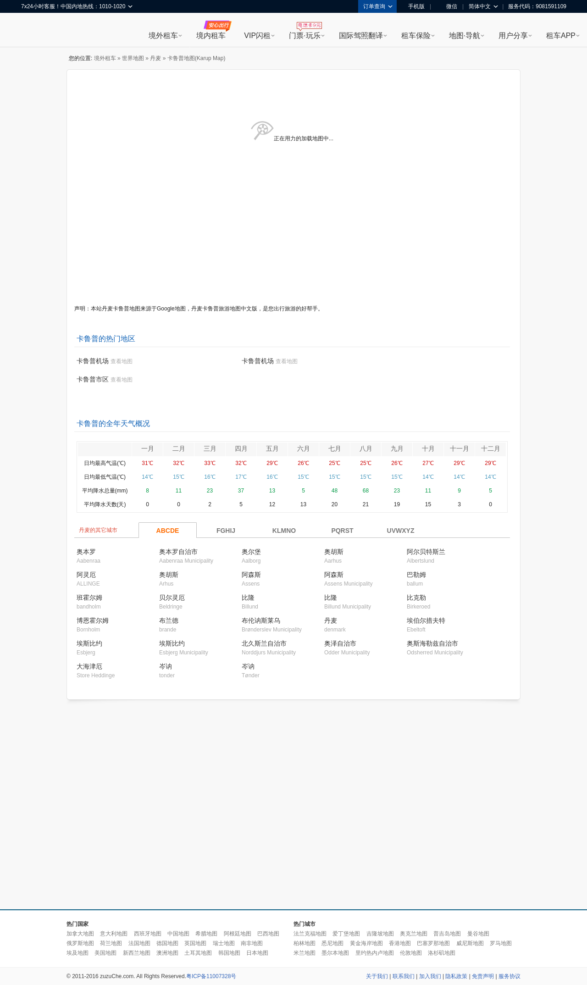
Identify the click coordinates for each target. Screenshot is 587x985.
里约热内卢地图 (374, 953)
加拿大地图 (80, 933)
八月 (366, 448)
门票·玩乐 (304, 35)
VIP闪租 (257, 35)
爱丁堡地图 (346, 933)
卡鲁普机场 (93, 361)
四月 (241, 448)
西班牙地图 (147, 933)
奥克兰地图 (413, 933)
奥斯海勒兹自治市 (432, 643)
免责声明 (483, 976)
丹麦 (155, 58)
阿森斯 (251, 574)
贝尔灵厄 (172, 597)
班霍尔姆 (89, 597)
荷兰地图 (111, 943)
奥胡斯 (333, 551)
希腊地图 (206, 933)
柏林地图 (305, 943)
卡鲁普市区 (93, 379)
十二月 (490, 448)
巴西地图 (268, 933)
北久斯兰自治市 (264, 643)
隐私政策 (456, 976)
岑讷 (165, 666)
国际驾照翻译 (361, 35)
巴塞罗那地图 (433, 943)
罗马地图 (501, 943)
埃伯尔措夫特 (426, 620)
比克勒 (416, 597)
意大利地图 (113, 933)
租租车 (32, 31)
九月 (397, 448)
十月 (428, 448)
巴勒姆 (416, 574)
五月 (272, 448)
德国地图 (167, 943)
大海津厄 (89, 666)
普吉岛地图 (447, 933)
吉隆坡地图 (380, 933)
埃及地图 (77, 953)
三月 (210, 448)
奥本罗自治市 (178, 551)
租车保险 (416, 35)
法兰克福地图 (310, 933)
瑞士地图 (224, 943)
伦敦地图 (411, 953)
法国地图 (139, 943)
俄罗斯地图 (80, 943)
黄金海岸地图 (366, 943)
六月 (303, 448)
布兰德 (168, 620)
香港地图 (400, 943)
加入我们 (430, 976)
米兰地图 (305, 953)
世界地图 (133, 58)
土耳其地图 (198, 953)
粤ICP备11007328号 (211, 976)
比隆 (248, 597)
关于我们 (377, 976)
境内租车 (211, 35)
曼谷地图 (478, 933)
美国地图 (105, 953)
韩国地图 (229, 953)
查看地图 (122, 361)
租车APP (561, 35)
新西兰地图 (136, 953)
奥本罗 (86, 551)
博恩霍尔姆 (93, 620)
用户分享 (513, 35)
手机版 (413, 6)
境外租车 (163, 35)
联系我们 (404, 976)
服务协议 (509, 976)
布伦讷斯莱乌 (261, 620)
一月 (147, 448)
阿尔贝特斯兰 (426, 551)
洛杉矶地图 (441, 953)
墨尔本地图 (335, 953)
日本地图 (257, 953)
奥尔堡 (251, 551)
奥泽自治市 (340, 643)
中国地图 (178, 933)
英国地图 (195, 943)
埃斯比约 (89, 643)
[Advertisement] (157, 805)
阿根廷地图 (237, 933)
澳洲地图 (167, 953)
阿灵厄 (86, 574)
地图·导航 (464, 35)
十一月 (459, 448)
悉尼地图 (332, 943)
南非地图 (252, 943)
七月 (334, 448)
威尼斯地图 (470, 943)
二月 (178, 448)
